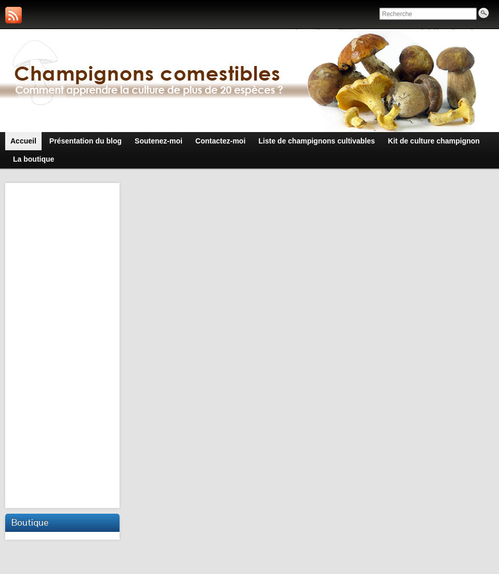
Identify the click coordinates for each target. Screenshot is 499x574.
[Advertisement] (63, 344)
